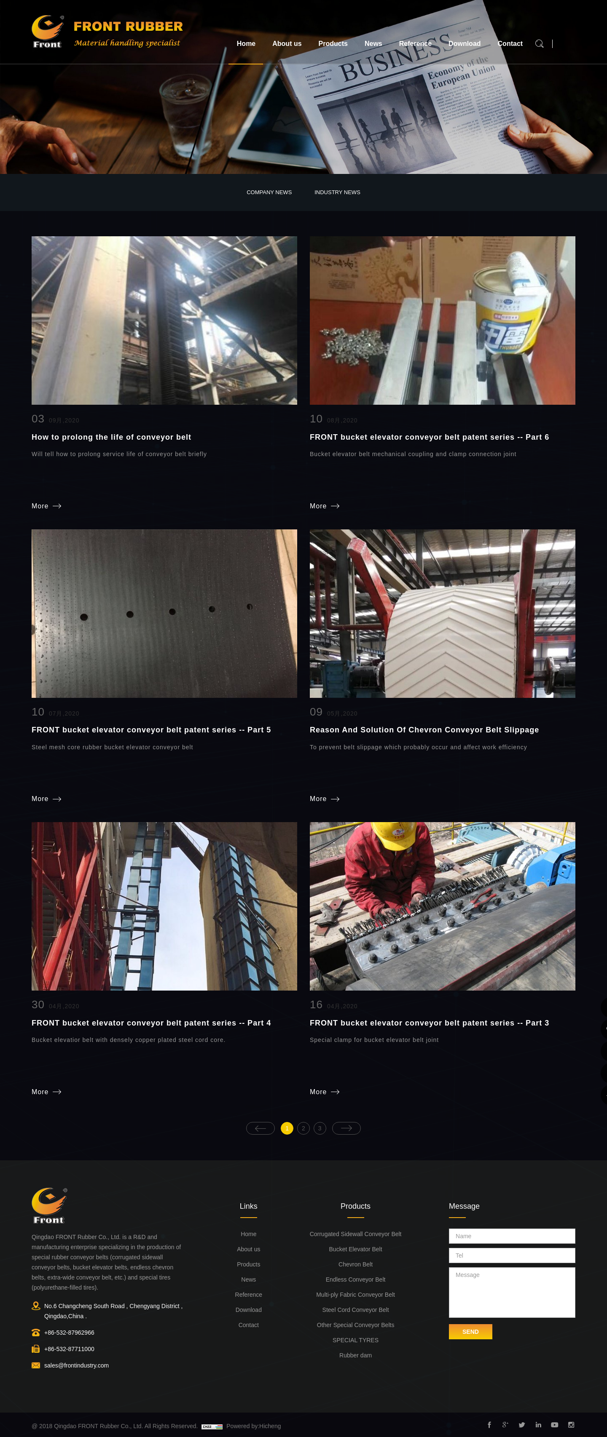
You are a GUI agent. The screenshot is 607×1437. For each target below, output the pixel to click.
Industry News (337, 192)
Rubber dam (355, 1354)
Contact (510, 43)
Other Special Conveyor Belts (356, 1324)
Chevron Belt (355, 1263)
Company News (269, 192)
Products (333, 43)
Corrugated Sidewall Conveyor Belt (356, 1233)
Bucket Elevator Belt (355, 1248)
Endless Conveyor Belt (356, 1278)
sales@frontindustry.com (76, 1364)
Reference (415, 43)
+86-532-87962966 (69, 1331)
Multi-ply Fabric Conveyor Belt (355, 1293)
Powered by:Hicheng (253, 1425)
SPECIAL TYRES (356, 1339)
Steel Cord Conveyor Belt (355, 1309)
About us (286, 43)
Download (465, 43)
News (373, 43)
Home (246, 43)
